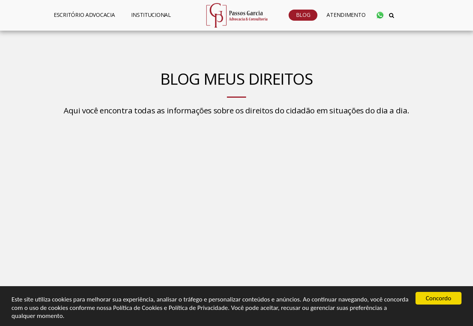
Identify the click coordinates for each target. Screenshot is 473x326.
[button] (154, 15)
